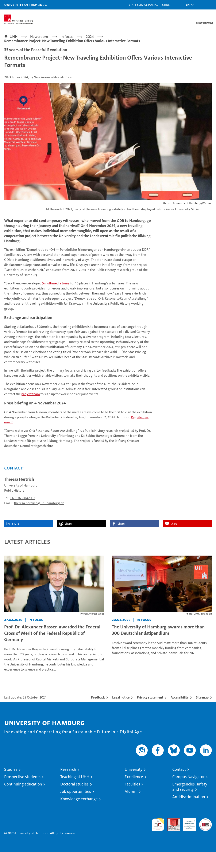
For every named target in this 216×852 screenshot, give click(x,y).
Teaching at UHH (74, 776)
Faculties (132, 784)
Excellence (134, 776)
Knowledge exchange (79, 798)
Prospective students (22, 776)
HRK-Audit (187, 822)
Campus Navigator (188, 776)
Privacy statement (150, 697)
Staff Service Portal (143, 4)
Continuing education (23, 784)
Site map (202, 697)
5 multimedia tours (56, 283)
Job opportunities (75, 791)
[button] (188, 4)
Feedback (98, 697)
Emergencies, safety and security (189, 786)
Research (68, 769)
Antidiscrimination (188, 796)
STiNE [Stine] (166, 4)
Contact (179, 769)
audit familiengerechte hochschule (158, 824)
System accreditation (205, 822)
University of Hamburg (25, 4)
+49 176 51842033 (22, 498)
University (133, 769)
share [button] (15, 523)
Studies (10, 769)
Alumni (131, 791)
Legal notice (121, 697)
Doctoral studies (74, 784)
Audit (171, 820)
